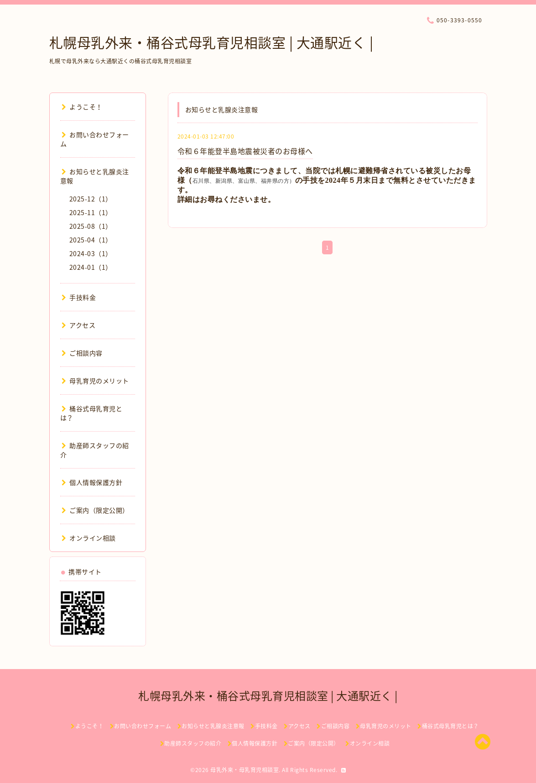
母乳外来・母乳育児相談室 (244, 770)
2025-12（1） (90, 198)
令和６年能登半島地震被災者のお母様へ (245, 150)
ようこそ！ (82, 106)
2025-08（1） (90, 226)
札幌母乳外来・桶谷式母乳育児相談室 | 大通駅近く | (211, 42)
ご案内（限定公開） (95, 510)
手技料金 (79, 297)
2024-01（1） (90, 267)
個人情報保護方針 (92, 482)
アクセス (79, 325)
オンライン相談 (89, 537)
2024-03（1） (90, 253)
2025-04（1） (90, 239)
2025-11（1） (90, 212)
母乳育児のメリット (95, 380)
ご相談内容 (82, 352)
